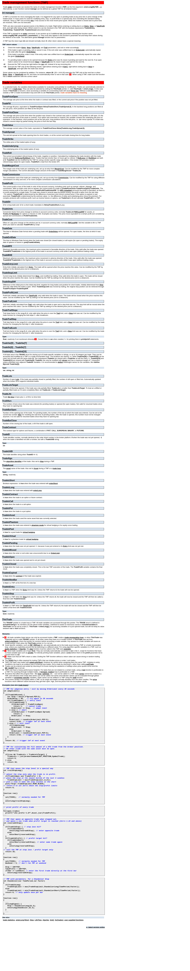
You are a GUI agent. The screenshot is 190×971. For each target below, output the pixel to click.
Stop (92, 26)
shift (74, 678)
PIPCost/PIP (79, 212)
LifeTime (38, 963)
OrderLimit (80, 50)
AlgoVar (22, 649)
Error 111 (75, 91)
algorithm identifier (14, 461)
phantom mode (38, 525)
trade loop (17, 89)
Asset (36, 468)
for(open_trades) (47, 672)
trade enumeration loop (74, 637)
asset (8, 468)
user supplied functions (73, 963)
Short (40, 662)
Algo (42, 461)
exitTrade (90, 664)
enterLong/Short (11, 641)
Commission (63, 178)
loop (39, 674)
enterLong (37, 490)
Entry (87, 26)
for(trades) (59, 963)
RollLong (18, 158)
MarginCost (59, 169)
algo (31, 649)
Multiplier (15, 214)
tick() (52, 963)
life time (11, 397)
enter (10, 7)
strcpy (64, 360)
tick (32, 21)
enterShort (53, 483)
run (42, 64)
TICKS (10, 660)
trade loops (23, 685)
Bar (19, 415)
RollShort (26, 158)
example (67, 649)
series (81, 674)
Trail (45, 48)
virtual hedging (29, 532)
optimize (45, 674)
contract (19, 576)
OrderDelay (31, 52)
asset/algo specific (21, 678)
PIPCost (36, 645)
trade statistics (11, 649)
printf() (30, 653)
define (60, 362)
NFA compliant (66, 190)
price (95, 679)
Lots (17, 379)
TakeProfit (100, 26)
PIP (31, 645)
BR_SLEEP (9, 668)
